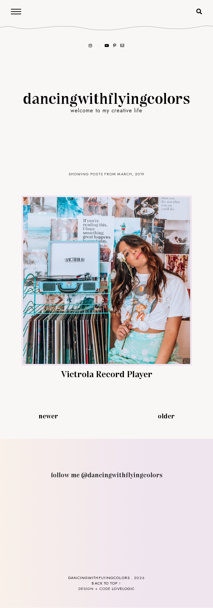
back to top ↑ (106, 583)
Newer (48, 416)
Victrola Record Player (106, 373)
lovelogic (123, 588)
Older (166, 416)
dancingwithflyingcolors (106, 98)
